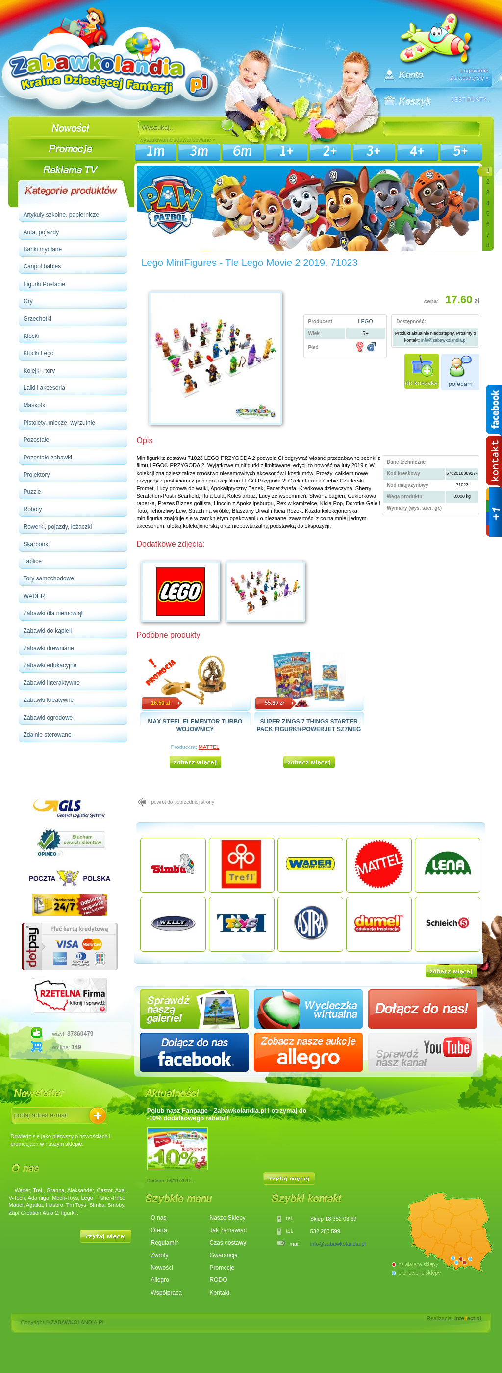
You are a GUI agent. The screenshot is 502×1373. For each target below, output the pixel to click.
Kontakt (220, 1292)
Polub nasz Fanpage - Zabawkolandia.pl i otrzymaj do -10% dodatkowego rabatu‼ (227, 1114)
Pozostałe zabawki (48, 457)
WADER (34, 596)
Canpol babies (42, 266)
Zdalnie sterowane (48, 734)
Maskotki (35, 405)
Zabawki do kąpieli (48, 630)
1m (155, 151)
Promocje (222, 1267)
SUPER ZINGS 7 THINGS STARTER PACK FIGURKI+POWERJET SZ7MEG (309, 725)
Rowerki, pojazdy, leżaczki (58, 526)
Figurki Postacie (44, 284)
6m (242, 151)
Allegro (160, 1280)
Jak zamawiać (228, 1230)
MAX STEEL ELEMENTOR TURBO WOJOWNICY (195, 725)
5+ (460, 151)
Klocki (31, 336)
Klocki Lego (39, 353)
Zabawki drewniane (49, 648)
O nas (159, 1217)
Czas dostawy (228, 1242)
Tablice (33, 561)
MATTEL (209, 747)
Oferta (159, 1230)
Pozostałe (37, 439)
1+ (286, 151)
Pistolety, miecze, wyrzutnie (60, 422)
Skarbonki (37, 544)
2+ (330, 151)
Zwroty (160, 1255)
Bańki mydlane (43, 249)
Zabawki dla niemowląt (53, 613)
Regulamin (165, 1242)
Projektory (37, 474)
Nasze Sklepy (228, 1217)
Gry (28, 301)
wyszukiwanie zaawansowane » (178, 140)
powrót (182, 802)
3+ (373, 151)
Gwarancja (224, 1255)
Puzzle (32, 491)
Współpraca (166, 1292)
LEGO (365, 321)
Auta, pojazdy (41, 232)
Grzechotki (37, 318)
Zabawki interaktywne (52, 682)
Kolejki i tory (39, 370)
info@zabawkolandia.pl (444, 340)
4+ (417, 151)
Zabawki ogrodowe (48, 717)
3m (199, 151)
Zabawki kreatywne (49, 700)
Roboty (33, 509)
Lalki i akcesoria (44, 388)
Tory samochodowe (49, 578)
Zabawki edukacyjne (50, 665)
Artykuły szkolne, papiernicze (62, 214)
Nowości (162, 1267)
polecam (461, 383)
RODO (218, 1280)
